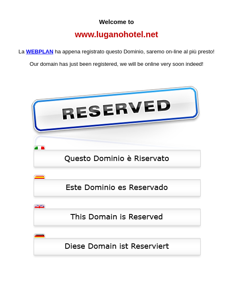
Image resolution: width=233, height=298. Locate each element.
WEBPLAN (40, 51)
